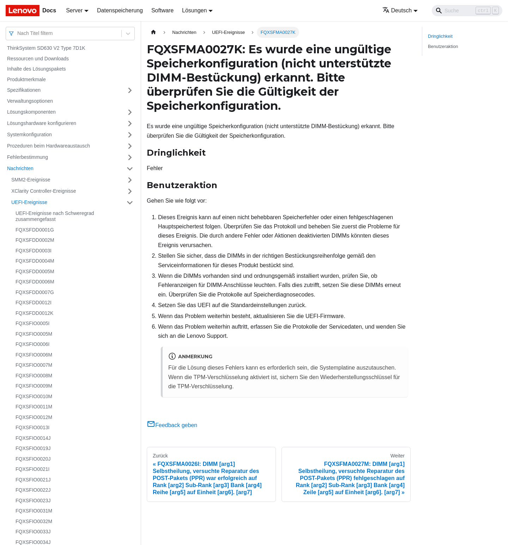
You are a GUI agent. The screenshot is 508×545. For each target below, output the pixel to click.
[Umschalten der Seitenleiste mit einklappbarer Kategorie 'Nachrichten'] (130, 168)
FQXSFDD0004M (35, 261)
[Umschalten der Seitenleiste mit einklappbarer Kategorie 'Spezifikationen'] (130, 90)
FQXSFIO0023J (33, 500)
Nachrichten (20, 168)
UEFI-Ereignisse (29, 202)
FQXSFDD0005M (35, 271)
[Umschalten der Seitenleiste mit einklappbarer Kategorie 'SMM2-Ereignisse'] (130, 180)
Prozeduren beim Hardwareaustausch (48, 146)
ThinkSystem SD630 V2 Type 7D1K (46, 48)
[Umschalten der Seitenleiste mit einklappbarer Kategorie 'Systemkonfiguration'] (130, 134)
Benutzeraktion (443, 46)
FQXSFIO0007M (34, 365)
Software (162, 10)
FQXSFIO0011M (34, 406)
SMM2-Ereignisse (30, 179)
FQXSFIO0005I (32, 323)
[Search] (467, 10)
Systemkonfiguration (29, 134)
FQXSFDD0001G (35, 230)
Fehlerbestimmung (27, 157)
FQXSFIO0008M (34, 375)
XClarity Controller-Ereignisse (43, 191)
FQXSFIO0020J (33, 459)
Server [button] (74, 10)
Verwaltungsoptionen (30, 101)
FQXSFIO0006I (32, 344)
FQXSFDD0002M (35, 240)
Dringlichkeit (440, 36)
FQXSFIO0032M (34, 521)
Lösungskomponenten (31, 112)
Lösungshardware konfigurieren (41, 123)
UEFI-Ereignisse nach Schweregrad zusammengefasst (55, 216)
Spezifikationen (24, 90)
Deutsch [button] (397, 10)
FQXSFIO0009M (34, 386)
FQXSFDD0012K (34, 313)
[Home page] (153, 32)
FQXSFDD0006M (35, 282)
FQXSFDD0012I (34, 302)
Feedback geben (172, 425)
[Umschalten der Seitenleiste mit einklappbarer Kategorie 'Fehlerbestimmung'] (130, 157)
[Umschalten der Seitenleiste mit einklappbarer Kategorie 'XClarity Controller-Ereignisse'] (130, 191)
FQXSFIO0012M (34, 417)
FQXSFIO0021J (33, 480)
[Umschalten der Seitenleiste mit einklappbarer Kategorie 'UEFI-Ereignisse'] (130, 202)
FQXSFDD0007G (35, 292)
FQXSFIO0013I (32, 427)
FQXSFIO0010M (34, 396)
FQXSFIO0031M (34, 511)
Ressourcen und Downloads (38, 58)
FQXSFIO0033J (33, 531)
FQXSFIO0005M (34, 334)
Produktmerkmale (26, 79)
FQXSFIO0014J (33, 438)
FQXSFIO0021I (32, 469)
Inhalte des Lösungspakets (36, 69)
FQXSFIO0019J (33, 448)
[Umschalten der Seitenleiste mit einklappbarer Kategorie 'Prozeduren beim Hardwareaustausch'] (130, 146)
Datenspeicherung (120, 10)
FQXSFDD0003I (34, 250)
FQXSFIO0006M (34, 355)
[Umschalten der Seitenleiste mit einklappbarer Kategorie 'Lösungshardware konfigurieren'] (130, 123)
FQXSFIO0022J (33, 490)
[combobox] (18, 33)
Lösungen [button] (194, 10)
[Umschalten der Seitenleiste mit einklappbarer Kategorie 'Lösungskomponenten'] (130, 112)
